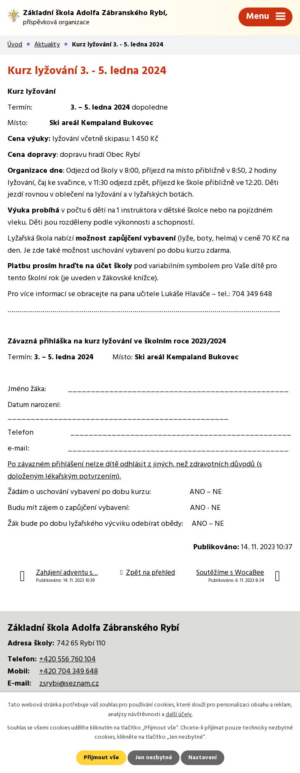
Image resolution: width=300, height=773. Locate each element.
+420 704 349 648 (68, 671)
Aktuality (47, 45)
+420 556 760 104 (67, 659)
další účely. (179, 714)
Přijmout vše (101, 758)
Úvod (15, 45)
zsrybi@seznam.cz (69, 684)
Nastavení (202, 758)
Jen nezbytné (153, 758)
